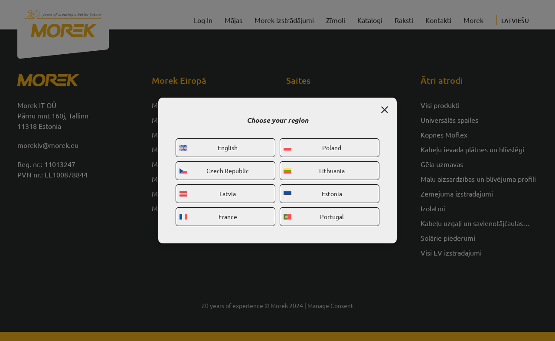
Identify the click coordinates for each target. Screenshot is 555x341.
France (208, 216)
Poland (312, 147)
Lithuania (314, 170)
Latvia (208, 193)
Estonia (313, 193)
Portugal (314, 216)
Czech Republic (214, 170)
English (209, 147)
